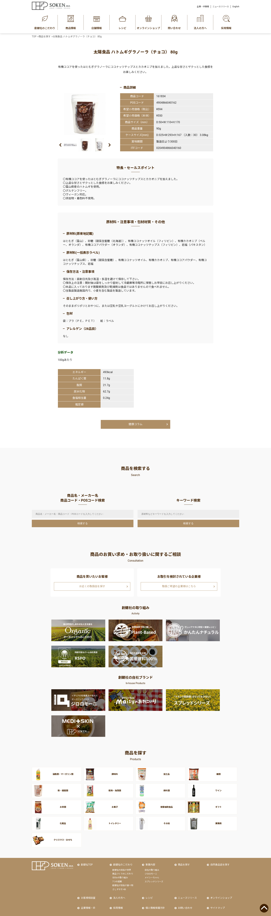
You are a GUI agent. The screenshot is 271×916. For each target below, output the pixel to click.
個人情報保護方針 (154, 893)
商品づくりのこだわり (122, 863)
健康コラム (135, 424)
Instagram (117, 901)
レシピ (148, 886)
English (235, 6)
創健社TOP (86, 855)
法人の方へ (118, 886)
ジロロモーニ (151, 863)
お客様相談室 (87, 886)
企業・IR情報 (203, 6)
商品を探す (183, 855)
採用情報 (117, 893)
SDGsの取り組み (120, 867)
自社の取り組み (152, 859)
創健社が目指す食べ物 (122, 875)
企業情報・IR (87, 893)
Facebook (85, 901)
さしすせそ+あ (119, 879)
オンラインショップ (220, 886)
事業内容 (149, 855)
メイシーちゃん (152, 867)
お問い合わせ (184, 893)
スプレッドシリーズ (154, 871)
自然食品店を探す (219, 855)
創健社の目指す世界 (121, 859)
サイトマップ (216, 893)
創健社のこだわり (122, 855)
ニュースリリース (221, 6)
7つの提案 (117, 871)
